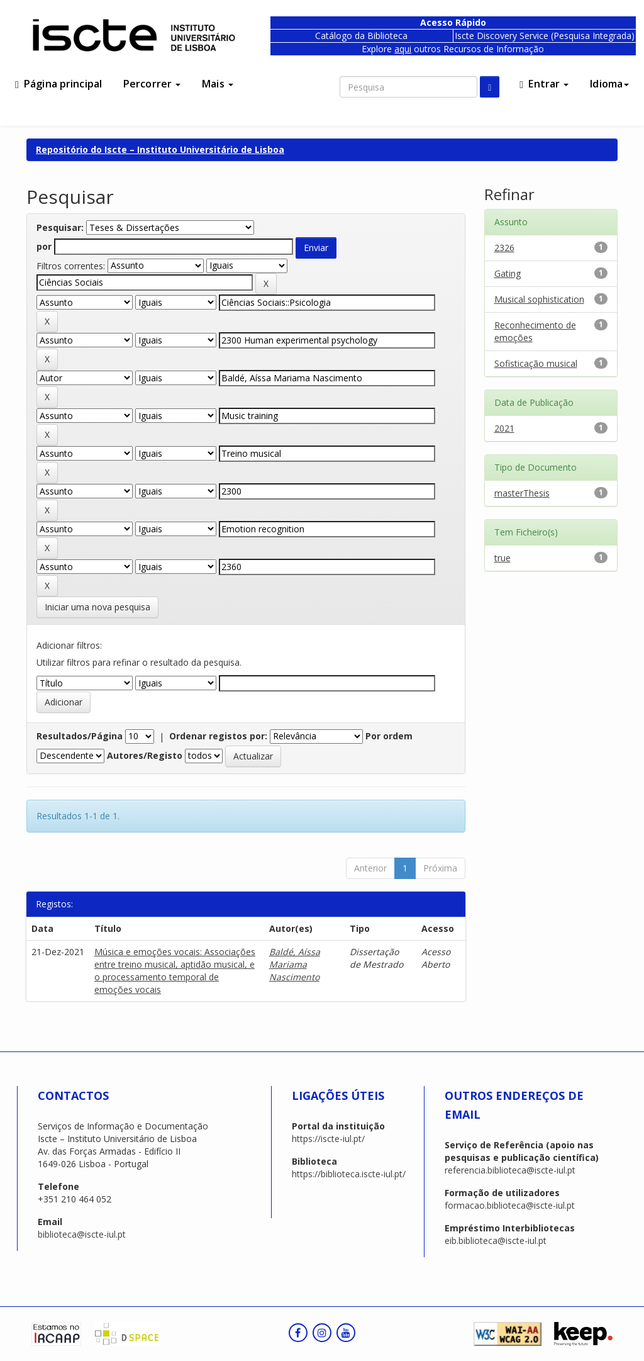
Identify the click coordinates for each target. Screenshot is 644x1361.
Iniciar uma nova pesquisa (97, 607)
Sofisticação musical (535, 363)
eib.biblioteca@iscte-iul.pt (496, 1240)
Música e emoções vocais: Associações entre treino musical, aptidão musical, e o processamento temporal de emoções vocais (174, 970)
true (502, 558)
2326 (504, 248)
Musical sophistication (539, 299)
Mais (217, 84)
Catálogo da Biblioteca (361, 36)
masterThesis (522, 493)
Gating (507, 273)
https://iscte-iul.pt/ (328, 1139)
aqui (402, 49)
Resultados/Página (79, 736)
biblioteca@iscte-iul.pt (82, 1234)
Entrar (544, 84)
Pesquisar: (60, 227)
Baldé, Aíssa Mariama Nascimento (294, 964)
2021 (504, 428)
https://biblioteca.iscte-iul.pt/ (349, 1174)
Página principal (58, 84)
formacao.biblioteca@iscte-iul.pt (510, 1205)
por (44, 246)
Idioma (609, 84)
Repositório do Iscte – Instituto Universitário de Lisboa (160, 149)
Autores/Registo (144, 755)
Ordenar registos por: (218, 736)
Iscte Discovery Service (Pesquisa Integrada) (545, 36)
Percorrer (151, 84)
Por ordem (389, 736)
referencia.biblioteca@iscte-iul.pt (510, 1170)
